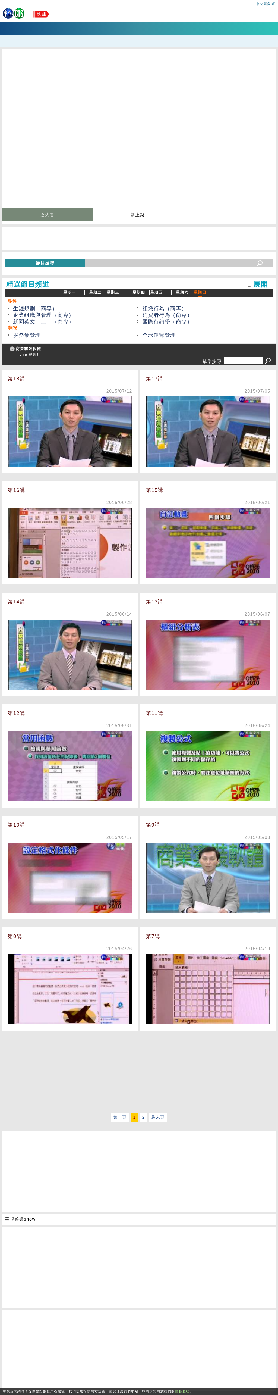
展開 (260, 284)
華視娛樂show (20, 1219)
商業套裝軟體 (28, 348)
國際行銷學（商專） (168, 321)
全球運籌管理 (159, 335)
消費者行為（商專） (168, 315)
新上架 (138, 214)
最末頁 (158, 1117)
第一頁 (120, 1117)
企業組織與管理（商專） (43, 315)
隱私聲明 (182, 1391)
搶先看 (47, 214)
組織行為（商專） (165, 308)
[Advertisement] (139, 1073)
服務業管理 (27, 335)
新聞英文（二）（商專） (43, 321)
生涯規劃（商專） (35, 308)
